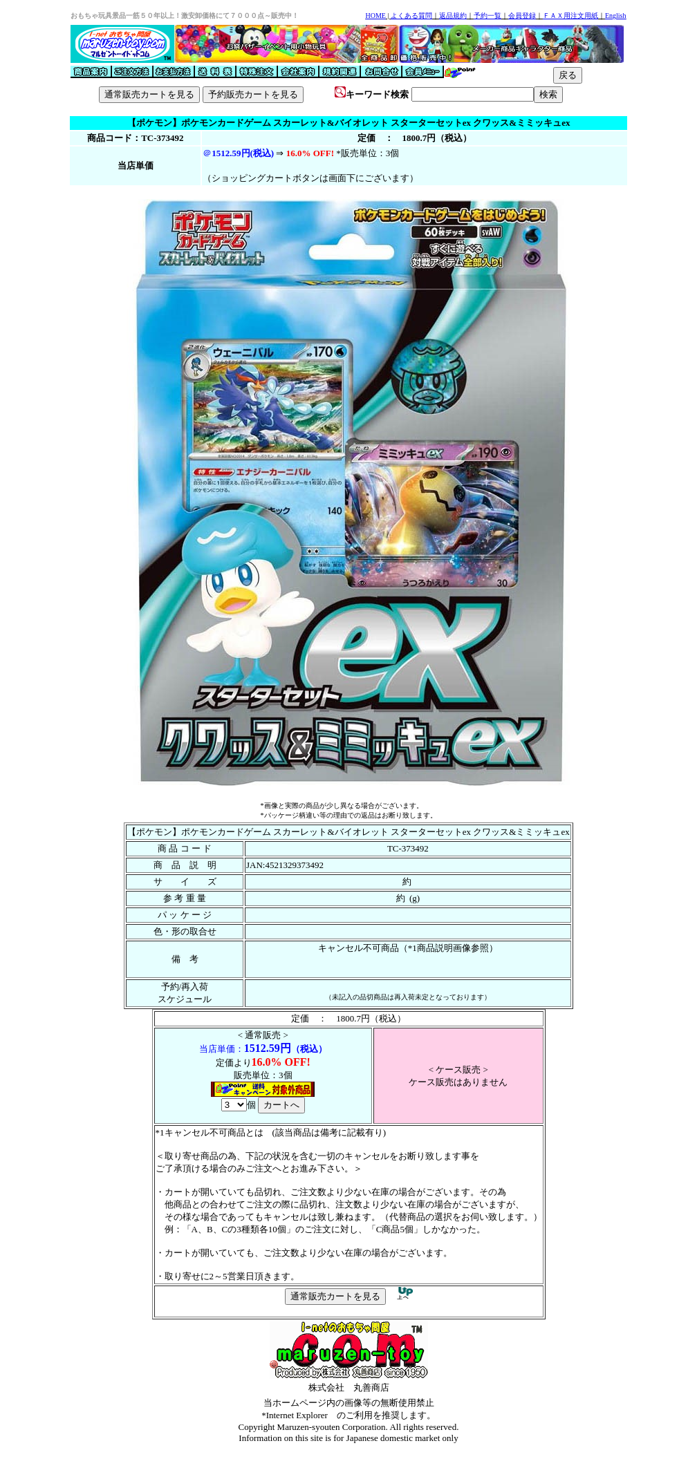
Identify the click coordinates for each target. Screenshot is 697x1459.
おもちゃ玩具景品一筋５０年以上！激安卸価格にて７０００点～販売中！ (185, 15)
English (615, 15)
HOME (375, 15)
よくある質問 (411, 15)
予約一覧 (487, 15)
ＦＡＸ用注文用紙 (570, 15)
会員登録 (522, 15)
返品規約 (453, 15)
